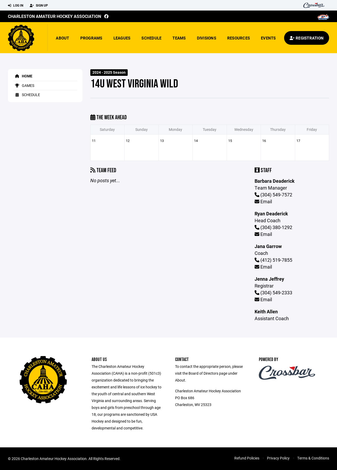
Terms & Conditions (313, 458)
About (62, 38)
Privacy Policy (278, 458)
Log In (15, 5)
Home (22, 75)
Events (268, 38)
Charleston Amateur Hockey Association (54, 16)
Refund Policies (246, 458)
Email (263, 201)
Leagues (122, 38)
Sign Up (39, 5)
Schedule (151, 38)
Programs (91, 38)
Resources (238, 38)
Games (23, 85)
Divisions (206, 38)
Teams (179, 38)
